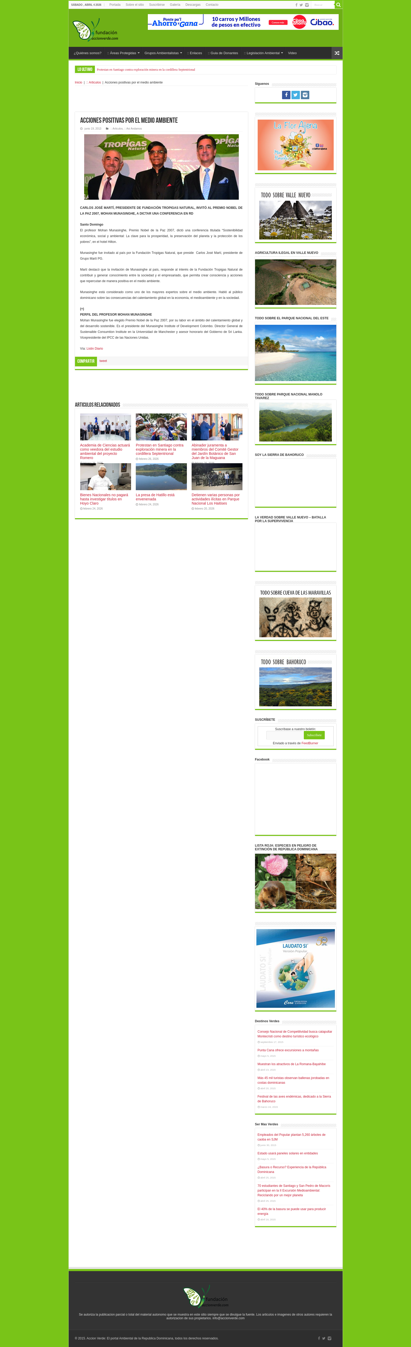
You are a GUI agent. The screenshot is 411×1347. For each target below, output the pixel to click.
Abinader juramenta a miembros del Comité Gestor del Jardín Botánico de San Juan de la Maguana (215, 451)
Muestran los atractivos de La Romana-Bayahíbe (292, 1064)
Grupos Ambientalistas (162, 53)
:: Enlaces (194, 53)
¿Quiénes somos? (88, 53)
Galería (175, 5)
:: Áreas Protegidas (121, 53)
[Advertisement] (161, 99)
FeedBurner (310, 743)
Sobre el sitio (135, 5)
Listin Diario (94, 348)
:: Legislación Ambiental (262, 53)
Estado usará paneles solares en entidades (288, 1153)
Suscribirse (157, 5)
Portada (115, 5)
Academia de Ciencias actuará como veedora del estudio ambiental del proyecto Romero (105, 451)
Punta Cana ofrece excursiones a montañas (288, 1050)
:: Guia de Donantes (223, 53)
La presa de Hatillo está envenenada (155, 497)
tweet (103, 361)
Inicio (78, 82)
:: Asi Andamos (133, 128)
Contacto (212, 5)
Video (292, 53)
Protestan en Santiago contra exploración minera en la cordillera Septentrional (146, 69)
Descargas (193, 5)
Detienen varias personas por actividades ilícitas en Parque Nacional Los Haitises (216, 499)
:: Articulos (93, 82)
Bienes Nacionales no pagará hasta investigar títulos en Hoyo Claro (104, 499)
